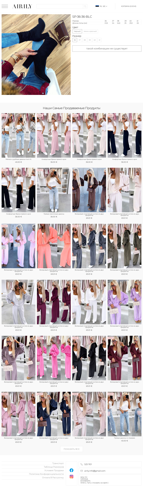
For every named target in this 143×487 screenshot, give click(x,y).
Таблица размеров (54, 467)
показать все (72, 449)
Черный (77, 31)
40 (95, 40)
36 (75, 40)
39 (90, 40)
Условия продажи (54, 470)
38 (85, 40)
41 (99, 40)
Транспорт (58, 463)
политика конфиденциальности (46, 474)
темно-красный (90, 31)
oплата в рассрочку (53, 477)
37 (80, 40)
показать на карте (100, 483)
